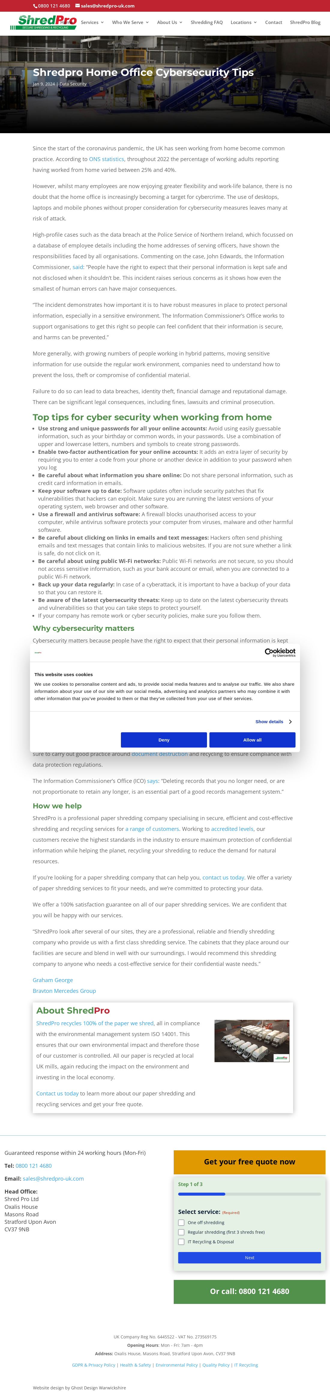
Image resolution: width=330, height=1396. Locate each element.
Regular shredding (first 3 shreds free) (226, 1232)
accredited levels (232, 828)
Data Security (73, 84)
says (152, 780)
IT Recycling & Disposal (211, 1242)
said (78, 267)
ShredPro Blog (305, 22)
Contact (273, 22)
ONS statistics (106, 159)
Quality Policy (216, 1365)
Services (89, 22)
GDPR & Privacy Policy (93, 1365)
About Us (167, 22)
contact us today (223, 877)
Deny (164, 739)
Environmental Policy (177, 1365)
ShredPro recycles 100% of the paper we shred (95, 1023)
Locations (241, 22)
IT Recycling (246, 1365)
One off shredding (206, 1222)
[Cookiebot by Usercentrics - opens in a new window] (269, 652)
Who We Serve (127, 22)
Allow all (252, 739)
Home (66, 22)
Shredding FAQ (207, 22)
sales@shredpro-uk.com (53, 1178)
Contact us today (57, 1093)
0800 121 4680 (34, 1165)
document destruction (160, 753)
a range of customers (152, 828)
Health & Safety (135, 1365)
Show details (270, 721)
